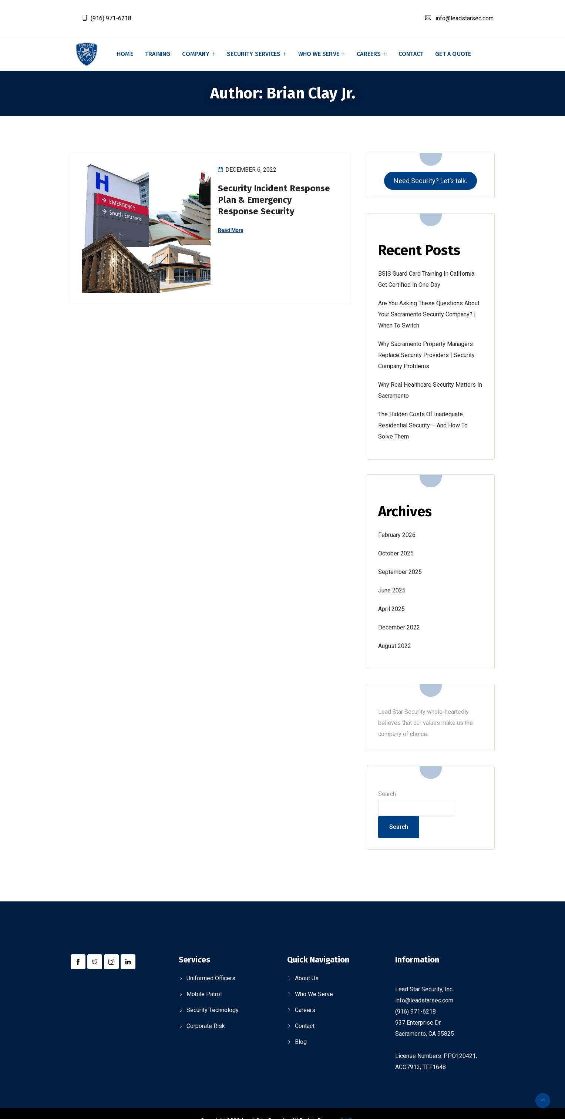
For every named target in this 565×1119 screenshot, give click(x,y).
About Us (307, 978)
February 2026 (397, 534)
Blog (301, 1041)
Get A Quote (453, 53)
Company (195, 53)
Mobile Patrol (204, 994)
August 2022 (394, 645)
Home (125, 53)
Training (158, 53)
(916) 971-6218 (111, 18)
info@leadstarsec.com (464, 18)
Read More (230, 230)
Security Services (253, 53)
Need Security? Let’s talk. (430, 181)
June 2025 (392, 590)
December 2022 (399, 627)
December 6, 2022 (250, 169)
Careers (369, 53)
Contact (410, 53)
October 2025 (396, 553)
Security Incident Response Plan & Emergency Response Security (274, 199)
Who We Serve (318, 53)
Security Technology (212, 1010)
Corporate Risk (205, 1025)
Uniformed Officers (210, 978)
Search (387, 793)
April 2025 (391, 608)
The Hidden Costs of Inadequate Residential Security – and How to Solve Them (423, 425)
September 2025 (400, 571)
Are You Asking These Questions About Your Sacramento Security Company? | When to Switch (429, 314)
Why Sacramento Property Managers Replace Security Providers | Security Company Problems (426, 355)
